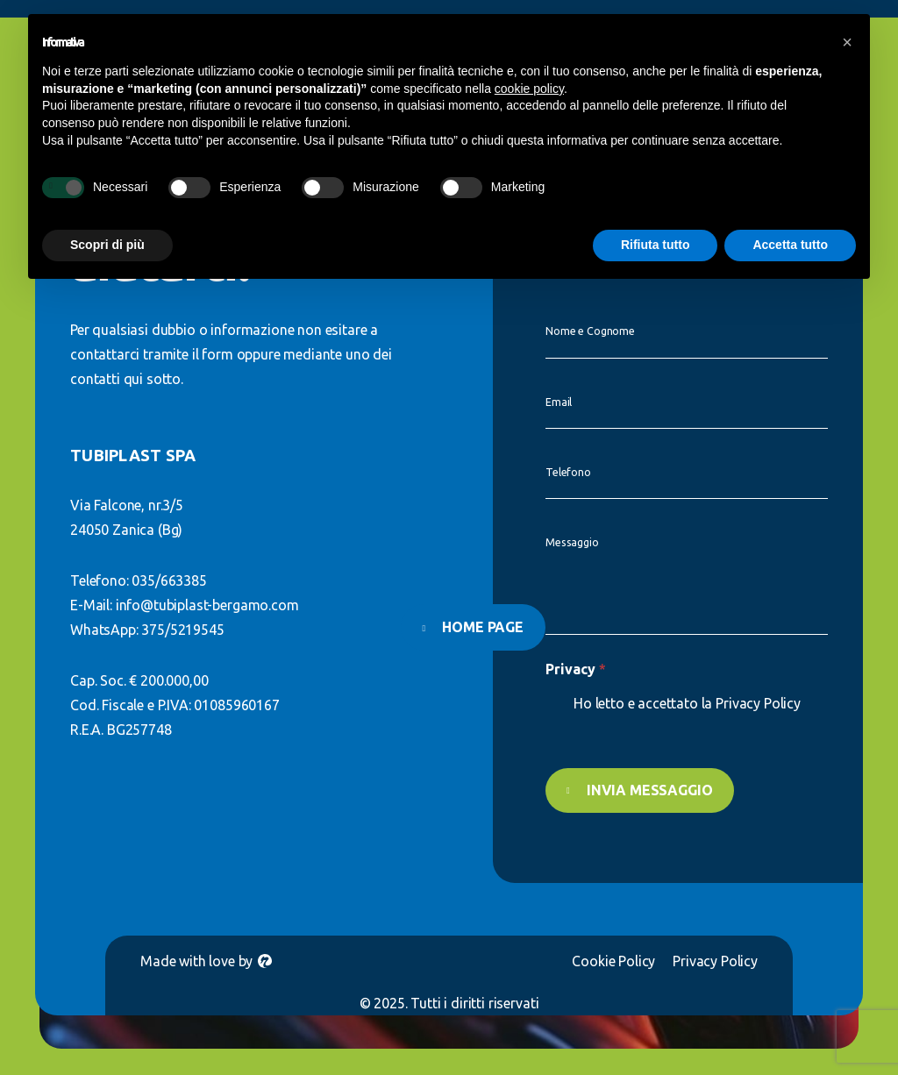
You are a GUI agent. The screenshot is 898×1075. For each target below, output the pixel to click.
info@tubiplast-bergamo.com (207, 605)
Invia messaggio (644, 790)
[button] (847, 42)
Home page (483, 627)
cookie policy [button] (529, 89)
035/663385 (169, 580)
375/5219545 (182, 629)
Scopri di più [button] (107, 245)
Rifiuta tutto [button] (655, 245)
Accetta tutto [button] (790, 245)
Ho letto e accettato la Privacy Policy (687, 703)
